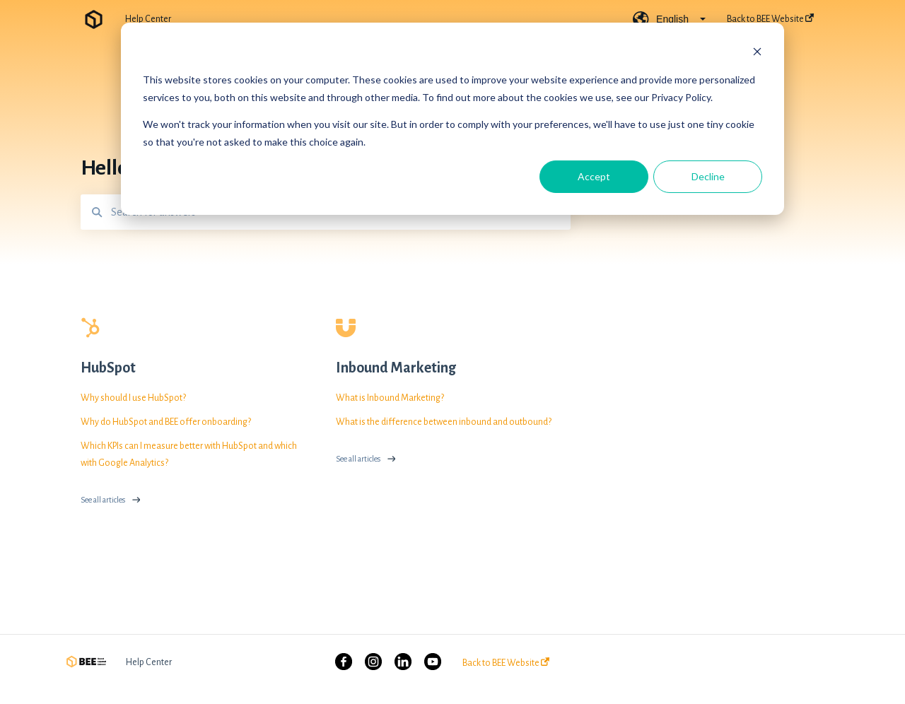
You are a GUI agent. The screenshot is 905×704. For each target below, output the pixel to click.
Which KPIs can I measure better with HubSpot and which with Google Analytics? (189, 454)
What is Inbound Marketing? (390, 398)
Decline (708, 176)
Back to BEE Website (505, 662)
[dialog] (452, 119)
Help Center (148, 19)
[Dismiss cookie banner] (757, 53)
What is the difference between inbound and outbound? (443, 422)
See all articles (103, 499)
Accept (594, 176)
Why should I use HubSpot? (133, 398)
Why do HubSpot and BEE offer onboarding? (166, 422)
